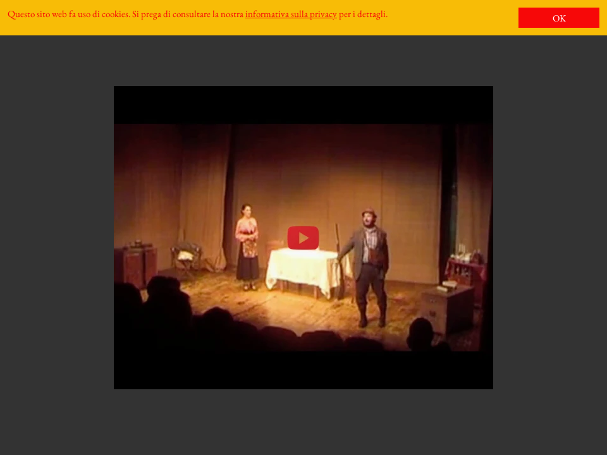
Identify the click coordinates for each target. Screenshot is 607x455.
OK (559, 18)
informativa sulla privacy (291, 14)
